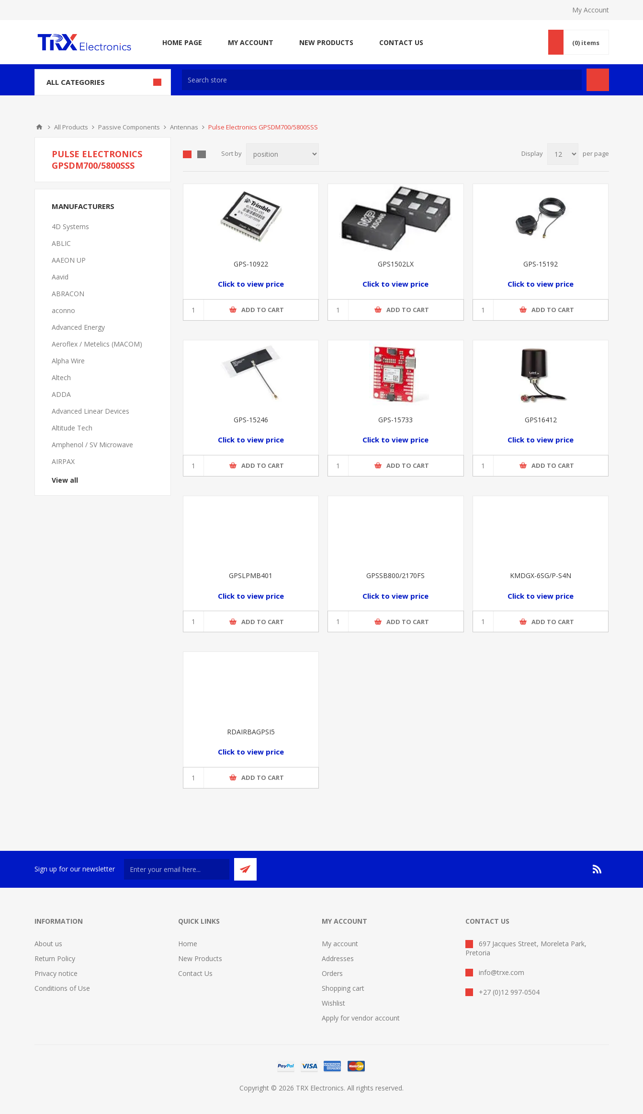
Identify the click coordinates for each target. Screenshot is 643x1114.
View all (65, 480)
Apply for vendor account (361, 1017)
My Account (590, 9)
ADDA (61, 394)
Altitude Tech (72, 427)
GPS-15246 (251, 419)
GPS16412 (541, 419)
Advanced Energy (78, 327)
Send (245, 869)
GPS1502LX (396, 263)
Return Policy (54, 958)
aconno (63, 310)
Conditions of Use (62, 988)
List (201, 154)
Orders (332, 973)
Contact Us (195, 973)
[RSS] (597, 869)
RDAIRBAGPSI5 (251, 731)
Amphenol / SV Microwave (92, 444)
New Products (200, 958)
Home (39, 127)
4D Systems (70, 226)
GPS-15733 (395, 419)
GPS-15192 (540, 263)
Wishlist (333, 1003)
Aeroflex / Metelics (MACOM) (97, 343)
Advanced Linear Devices (90, 411)
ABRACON (68, 293)
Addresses (338, 958)
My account (340, 943)
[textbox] (382, 80)
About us (48, 943)
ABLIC (61, 243)
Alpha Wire (68, 360)
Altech (61, 377)
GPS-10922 (251, 263)
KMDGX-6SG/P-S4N (540, 575)
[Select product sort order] (282, 154)
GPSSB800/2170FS (395, 575)
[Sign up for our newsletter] (176, 869)
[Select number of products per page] (562, 154)
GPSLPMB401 (250, 575)
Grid (187, 154)
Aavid (60, 276)
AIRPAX (63, 461)
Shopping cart (343, 988)
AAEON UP (69, 260)
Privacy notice (56, 973)
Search (598, 80)
